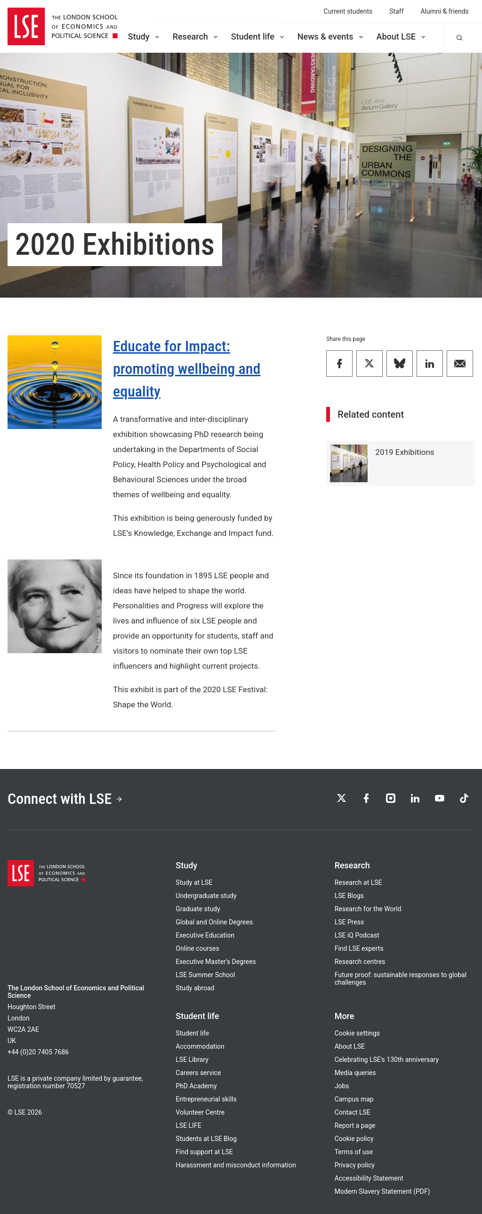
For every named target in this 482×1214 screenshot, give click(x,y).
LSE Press (349, 922)
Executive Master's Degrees (216, 961)
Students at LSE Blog (206, 1138)
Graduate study (198, 909)
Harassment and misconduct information (236, 1165)
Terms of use (354, 1152)
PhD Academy (196, 1086)
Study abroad (195, 988)
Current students (348, 11)
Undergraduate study (206, 895)
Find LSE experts (359, 948)
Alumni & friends (445, 11)
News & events (331, 36)
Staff (396, 11)
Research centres (360, 961)
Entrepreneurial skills (206, 1099)
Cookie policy (354, 1138)
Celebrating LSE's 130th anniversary (387, 1059)
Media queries (355, 1072)
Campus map (354, 1099)
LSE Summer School (205, 975)
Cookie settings (357, 1033)
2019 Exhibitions (404, 452)
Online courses (197, 948)
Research (196, 36)
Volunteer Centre (200, 1112)
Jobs (342, 1086)
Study (144, 36)
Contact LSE (352, 1112)
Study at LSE (194, 882)
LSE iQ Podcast (357, 935)
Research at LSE (358, 882)
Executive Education (205, 935)
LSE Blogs (349, 895)
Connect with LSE (65, 799)
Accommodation (200, 1046)
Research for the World (368, 909)
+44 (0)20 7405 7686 (38, 1052)
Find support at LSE (204, 1152)
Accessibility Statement (369, 1178)
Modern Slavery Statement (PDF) (382, 1191)
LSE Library (192, 1059)
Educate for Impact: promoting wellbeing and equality (186, 368)
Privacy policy (355, 1165)
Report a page (355, 1125)
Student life (258, 36)
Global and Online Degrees (214, 922)
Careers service (198, 1072)
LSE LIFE (188, 1125)
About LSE (402, 36)
